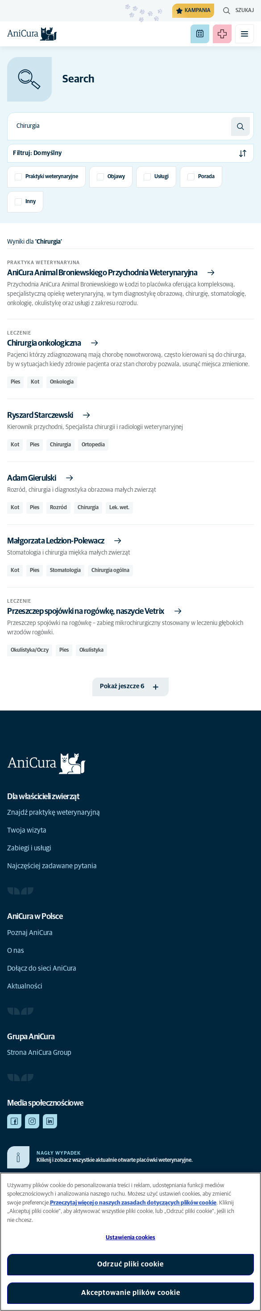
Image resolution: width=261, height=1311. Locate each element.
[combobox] (119, 126)
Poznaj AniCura (30, 932)
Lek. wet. (119, 508)
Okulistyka (91, 650)
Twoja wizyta (26, 830)
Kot (35, 382)
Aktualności (24, 986)
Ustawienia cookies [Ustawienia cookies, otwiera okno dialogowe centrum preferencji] (130, 1238)
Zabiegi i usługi (29, 848)
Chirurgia (60, 445)
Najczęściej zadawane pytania (52, 866)
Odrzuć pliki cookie (130, 1264)
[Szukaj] (240, 126)
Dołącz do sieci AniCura (41, 968)
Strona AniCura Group (39, 1052)
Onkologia (62, 382)
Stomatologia (65, 570)
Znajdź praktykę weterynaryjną (53, 812)
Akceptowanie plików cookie (130, 1292)
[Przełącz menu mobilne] (244, 34)
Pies (15, 382)
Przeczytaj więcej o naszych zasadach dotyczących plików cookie (133, 1203)
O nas (15, 950)
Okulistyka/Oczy (30, 650)
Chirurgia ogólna (110, 570)
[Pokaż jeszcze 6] (130, 687)
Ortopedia (93, 445)
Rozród (58, 508)
